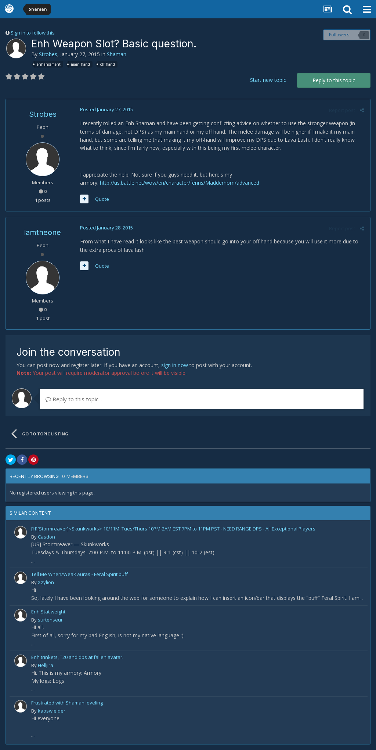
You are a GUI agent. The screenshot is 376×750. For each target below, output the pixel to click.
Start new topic (268, 79)
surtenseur (50, 619)
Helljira (45, 665)
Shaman (116, 54)
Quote (101, 199)
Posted (105, 109)
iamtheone (42, 232)
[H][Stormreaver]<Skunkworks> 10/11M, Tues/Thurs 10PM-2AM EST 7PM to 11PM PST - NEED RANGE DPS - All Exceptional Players (173, 528)
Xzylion (46, 582)
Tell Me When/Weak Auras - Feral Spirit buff (79, 574)
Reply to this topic (333, 80)
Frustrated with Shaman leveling (67, 702)
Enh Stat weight (48, 611)
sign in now (174, 365)
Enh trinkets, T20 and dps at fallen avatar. (77, 657)
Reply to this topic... (74, 399)
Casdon (46, 536)
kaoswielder (51, 710)
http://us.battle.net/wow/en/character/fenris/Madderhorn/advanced (178, 182)
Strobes (48, 54)
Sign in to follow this (33, 32)
